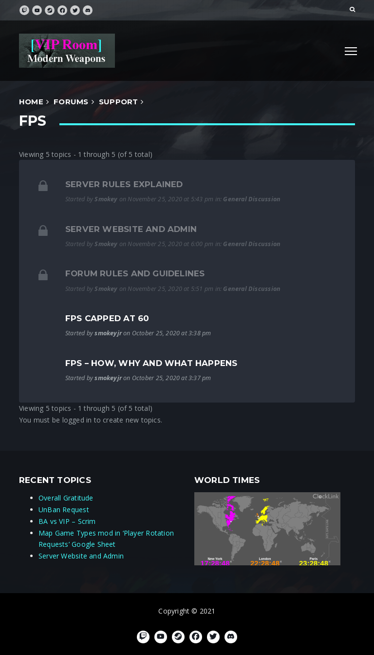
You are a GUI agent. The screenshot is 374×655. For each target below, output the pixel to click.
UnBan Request (63, 509)
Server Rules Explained (124, 184)
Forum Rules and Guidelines (135, 273)
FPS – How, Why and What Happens (151, 363)
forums (71, 101)
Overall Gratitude (66, 497)
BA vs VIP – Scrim (67, 521)
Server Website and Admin (131, 229)
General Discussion (251, 199)
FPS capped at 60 (107, 318)
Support (118, 101)
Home (31, 101)
